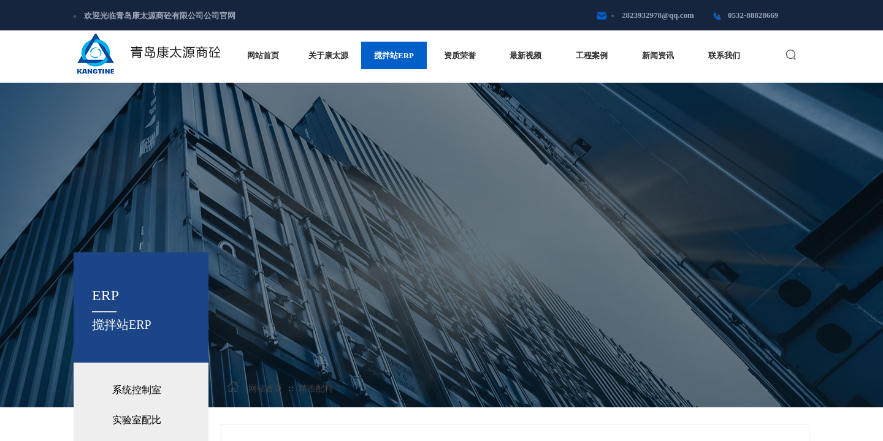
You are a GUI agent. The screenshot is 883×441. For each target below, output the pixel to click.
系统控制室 (136, 390)
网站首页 (265, 388)
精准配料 (316, 388)
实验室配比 (136, 420)
